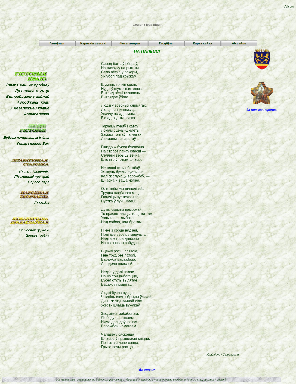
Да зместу (147, 369)
